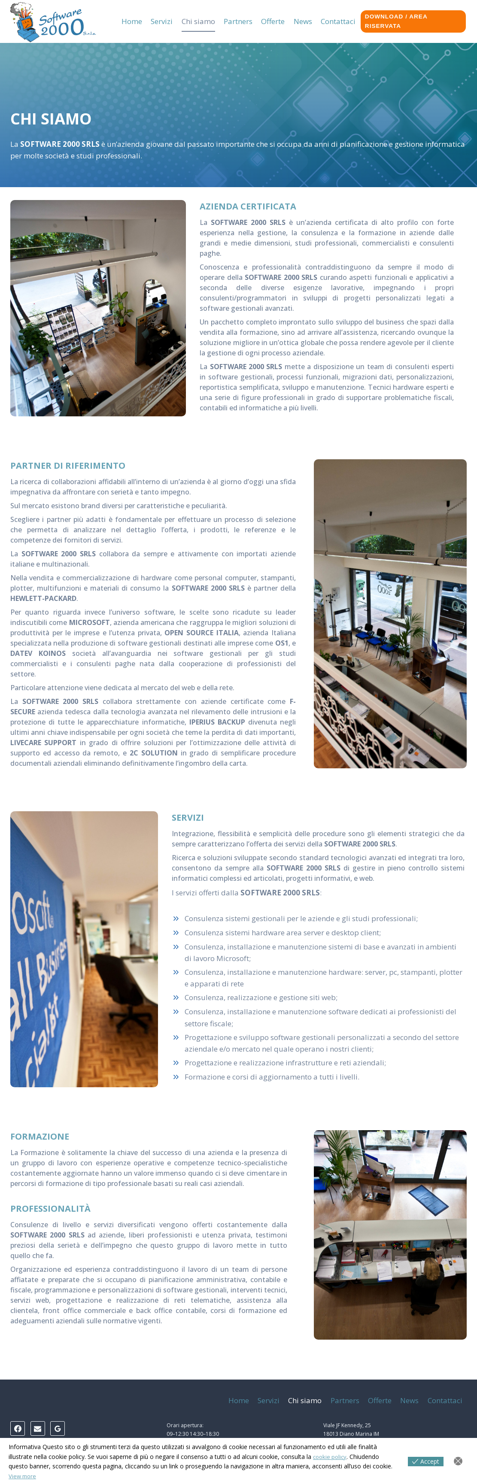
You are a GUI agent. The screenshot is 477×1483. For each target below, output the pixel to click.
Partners (238, 21)
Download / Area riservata (396, 21)
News (303, 21)
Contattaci (338, 21)
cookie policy (331, 1457)
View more (23, 1476)
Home (132, 21)
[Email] (37, 1428)
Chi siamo (198, 21)
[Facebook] (17, 1428)
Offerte (273, 21)
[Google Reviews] (57, 1428)
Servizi (162, 21)
